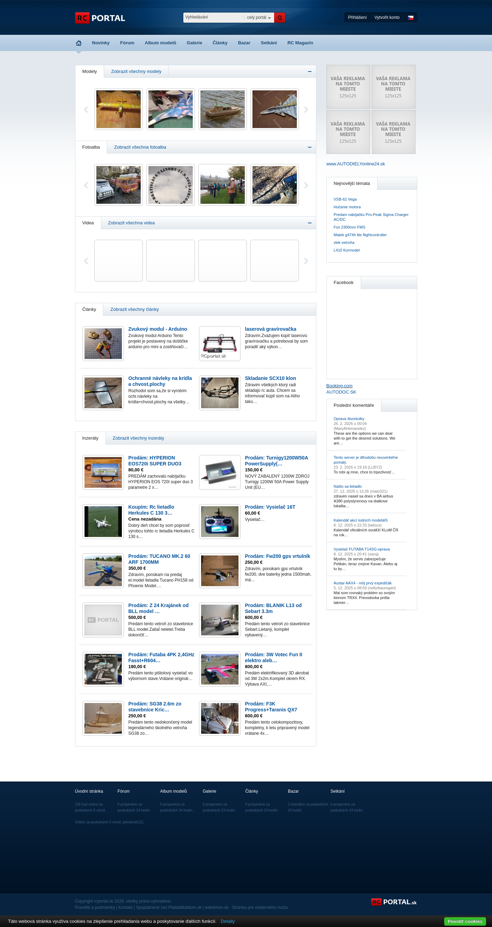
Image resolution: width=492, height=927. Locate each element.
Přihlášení (357, 17)
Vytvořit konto (386, 17)
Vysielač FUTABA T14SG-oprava (362, 549)
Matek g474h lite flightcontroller (360, 235)
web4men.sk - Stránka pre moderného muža (246, 907)
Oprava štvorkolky (349, 419)
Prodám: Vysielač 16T (270, 507)
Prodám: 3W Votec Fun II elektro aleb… (273, 657)
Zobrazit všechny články (134, 309)
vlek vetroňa (344, 242)
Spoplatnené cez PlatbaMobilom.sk (168, 907)
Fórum (127, 42)
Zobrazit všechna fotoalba (140, 147)
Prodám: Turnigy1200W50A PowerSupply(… (276, 460)
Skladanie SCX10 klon (270, 378)
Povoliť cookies (465, 921)
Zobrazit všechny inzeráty (138, 438)
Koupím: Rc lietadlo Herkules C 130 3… (151, 510)
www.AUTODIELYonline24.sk (355, 163)
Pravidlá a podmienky (95, 907)
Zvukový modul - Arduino (157, 329)
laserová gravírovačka (270, 329)
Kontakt (125, 907)
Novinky (101, 42)
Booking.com (339, 385)
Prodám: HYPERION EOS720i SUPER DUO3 (155, 460)
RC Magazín (300, 42)
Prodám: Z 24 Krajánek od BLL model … (158, 608)
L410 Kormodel (347, 250)
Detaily (228, 921)
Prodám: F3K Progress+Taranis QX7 (271, 706)
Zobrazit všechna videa (131, 222)
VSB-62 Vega (345, 199)
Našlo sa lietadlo (348, 486)
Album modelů (160, 42)
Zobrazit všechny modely (136, 71)
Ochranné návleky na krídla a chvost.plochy (160, 381)
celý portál (256, 17)
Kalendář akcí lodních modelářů (361, 520)
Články (220, 42)
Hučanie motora (347, 207)
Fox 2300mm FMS (349, 227)
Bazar (244, 42)
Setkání (269, 42)
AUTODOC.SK (341, 392)
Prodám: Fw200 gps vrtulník (277, 556)
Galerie (194, 42)
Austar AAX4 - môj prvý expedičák (363, 583)
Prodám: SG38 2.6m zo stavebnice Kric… (155, 706)
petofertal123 (133, 822)
